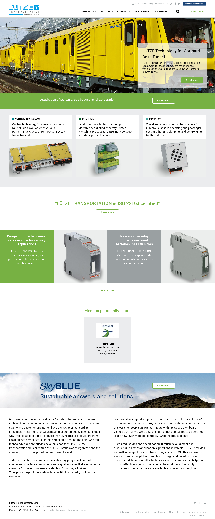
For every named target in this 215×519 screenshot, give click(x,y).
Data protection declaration (134, 512)
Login (135, 3)
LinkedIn (179, 4)
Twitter (171, 4)
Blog (151, 3)
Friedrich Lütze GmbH (194, 3)
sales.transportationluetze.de (68, 510)
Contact (144, 3)
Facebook (175, 4)
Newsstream (142, 11)
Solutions (107, 11)
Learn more (163, 100)
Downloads (160, 11)
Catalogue (197, 11)
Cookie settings (197, 515)
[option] (108, 340)
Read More (192, 80)
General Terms (177, 512)
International (161, 3)
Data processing (196, 512)
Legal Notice (160, 512)
